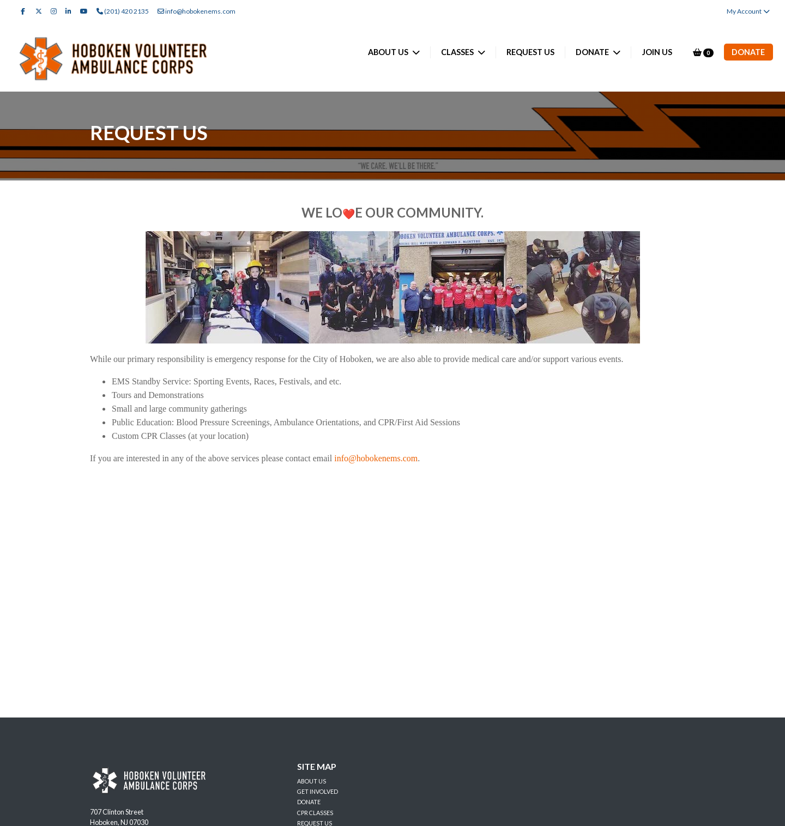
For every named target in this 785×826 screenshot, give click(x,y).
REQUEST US (530, 52)
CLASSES (458, 52)
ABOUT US (389, 52)
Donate (748, 52)
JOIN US (657, 52)
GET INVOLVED (317, 791)
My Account (749, 11)
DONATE (593, 52)
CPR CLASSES (315, 812)
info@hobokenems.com (196, 11)
